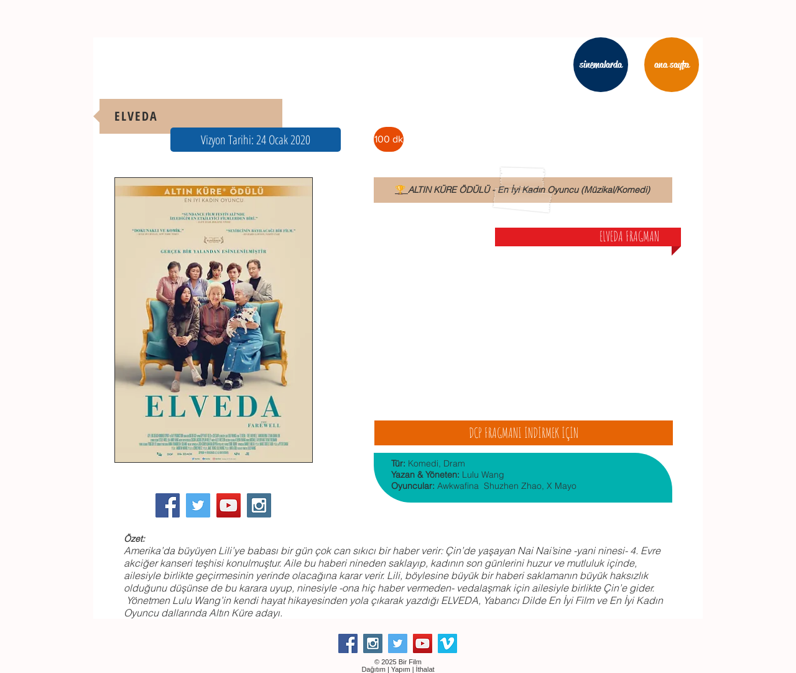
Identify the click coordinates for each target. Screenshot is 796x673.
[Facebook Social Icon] (167, 505)
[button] (255, 140)
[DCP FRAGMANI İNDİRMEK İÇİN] (523, 432)
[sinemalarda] (600, 64)
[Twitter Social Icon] (198, 505)
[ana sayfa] (671, 64)
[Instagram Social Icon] (259, 505)
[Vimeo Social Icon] (447, 643)
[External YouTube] (523, 324)
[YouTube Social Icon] (228, 505)
